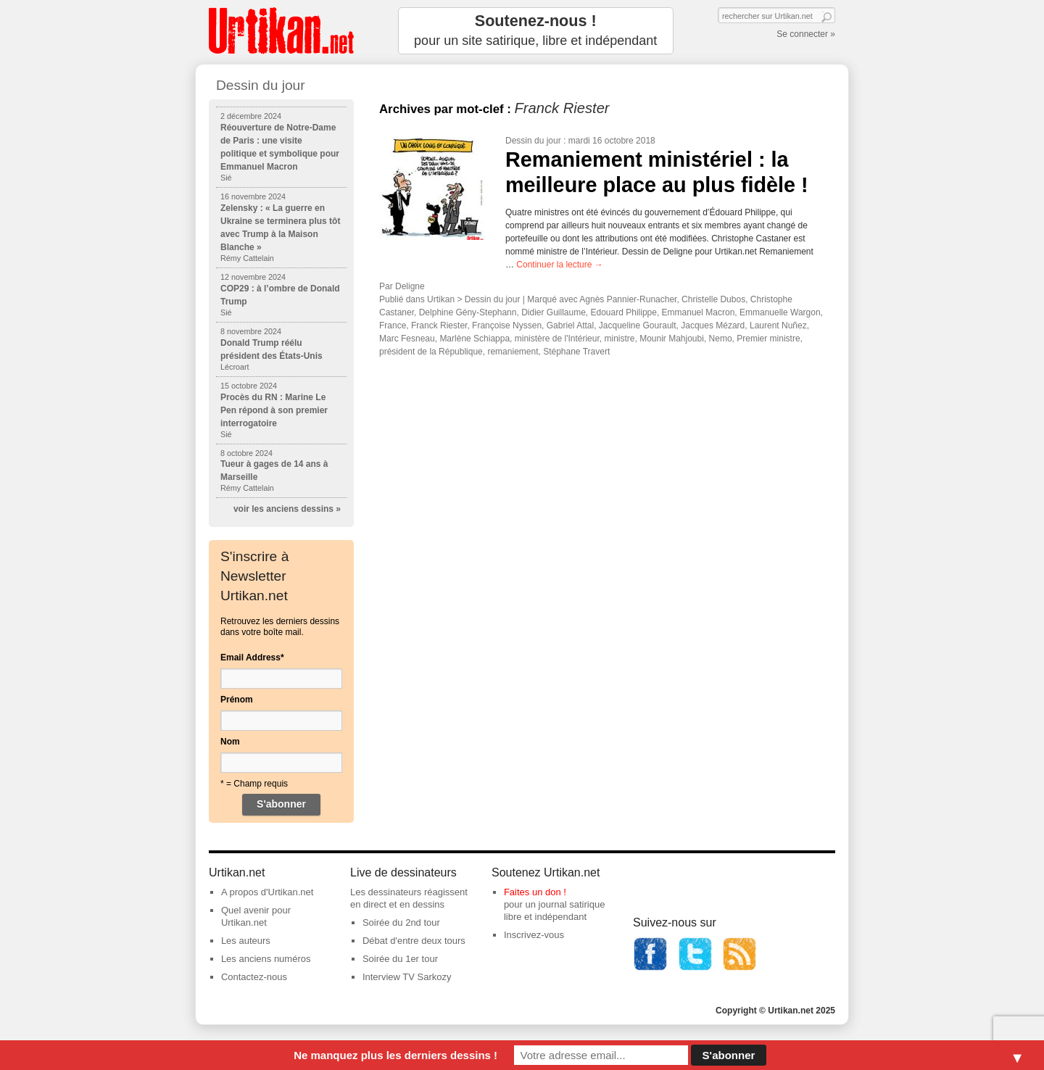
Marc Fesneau (407, 338)
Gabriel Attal (570, 325)
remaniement (512, 352)
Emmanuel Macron (698, 312)
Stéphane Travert (576, 352)
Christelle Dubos (713, 299)
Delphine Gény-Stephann (468, 312)
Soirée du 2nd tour (401, 922)
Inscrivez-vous (534, 934)
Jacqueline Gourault (637, 325)
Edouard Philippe (624, 312)
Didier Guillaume (553, 312)
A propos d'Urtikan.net (267, 892)
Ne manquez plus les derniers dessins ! (395, 1055)
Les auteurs (245, 940)
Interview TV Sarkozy (407, 976)
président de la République (431, 352)
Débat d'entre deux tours (413, 940)
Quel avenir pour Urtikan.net (256, 916)
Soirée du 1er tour (400, 958)
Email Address (252, 657)
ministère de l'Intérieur (557, 338)
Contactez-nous (254, 976)
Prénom (236, 699)
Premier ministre (768, 338)
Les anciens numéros (266, 958)
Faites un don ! (535, 892)
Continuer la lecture (559, 265)
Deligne (410, 286)
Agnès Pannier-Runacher (627, 299)
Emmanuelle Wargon (780, 312)
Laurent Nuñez (778, 325)
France (392, 325)
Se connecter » (805, 34)
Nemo (720, 338)
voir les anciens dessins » (287, 509)
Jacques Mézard (713, 325)
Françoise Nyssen (507, 325)
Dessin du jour (533, 141)
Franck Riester (439, 325)
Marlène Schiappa (474, 338)
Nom (230, 742)
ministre (619, 338)
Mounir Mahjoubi (671, 338)
